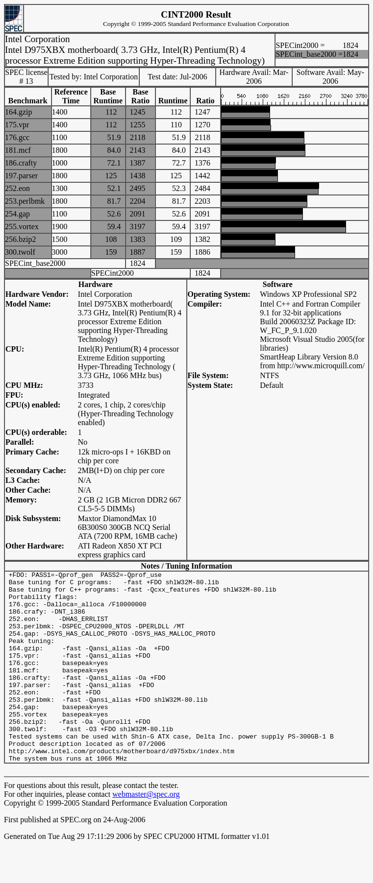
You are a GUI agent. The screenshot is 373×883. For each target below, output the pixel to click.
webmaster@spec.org (146, 832)
